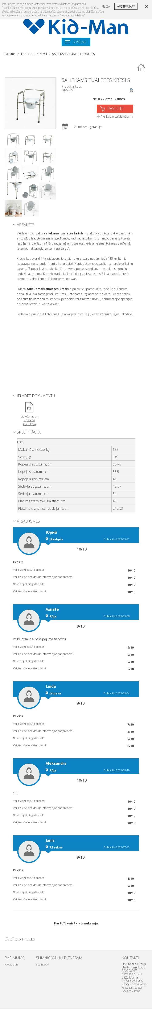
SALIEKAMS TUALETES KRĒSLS (73, 54)
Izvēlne (75, 42)
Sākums (10, 54)
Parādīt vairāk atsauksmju (76, 923)
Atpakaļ (141, 68)
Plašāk (106, 6)
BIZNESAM (42, 964)
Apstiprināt (126, 6)
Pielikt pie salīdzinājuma (117, 116)
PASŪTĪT (115, 109)
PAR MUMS (12, 964)
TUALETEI (27, 54)
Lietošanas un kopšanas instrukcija (29, 420)
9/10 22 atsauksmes (109, 99)
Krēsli (43, 54)
